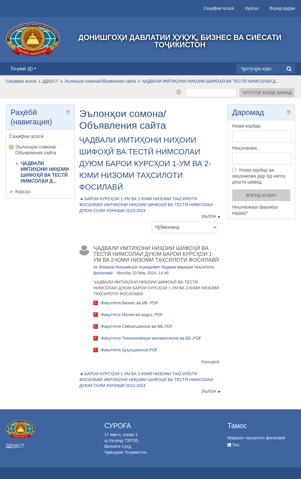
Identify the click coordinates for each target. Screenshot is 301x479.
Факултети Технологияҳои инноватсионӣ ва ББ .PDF (151, 338)
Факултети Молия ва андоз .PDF (132, 314)
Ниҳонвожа (244, 148)
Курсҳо (252, 8)
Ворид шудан (282, 8)
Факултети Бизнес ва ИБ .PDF (129, 303)
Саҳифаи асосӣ (219, 8)
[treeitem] (40, 136)
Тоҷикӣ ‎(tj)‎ (23, 68)
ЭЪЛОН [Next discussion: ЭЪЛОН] (208, 216)
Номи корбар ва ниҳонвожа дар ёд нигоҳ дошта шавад (258, 176)
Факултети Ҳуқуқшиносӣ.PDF (129, 350)
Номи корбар (246, 125)
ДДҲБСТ (50, 81)
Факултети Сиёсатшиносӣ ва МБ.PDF (137, 326)
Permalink (210, 362)
